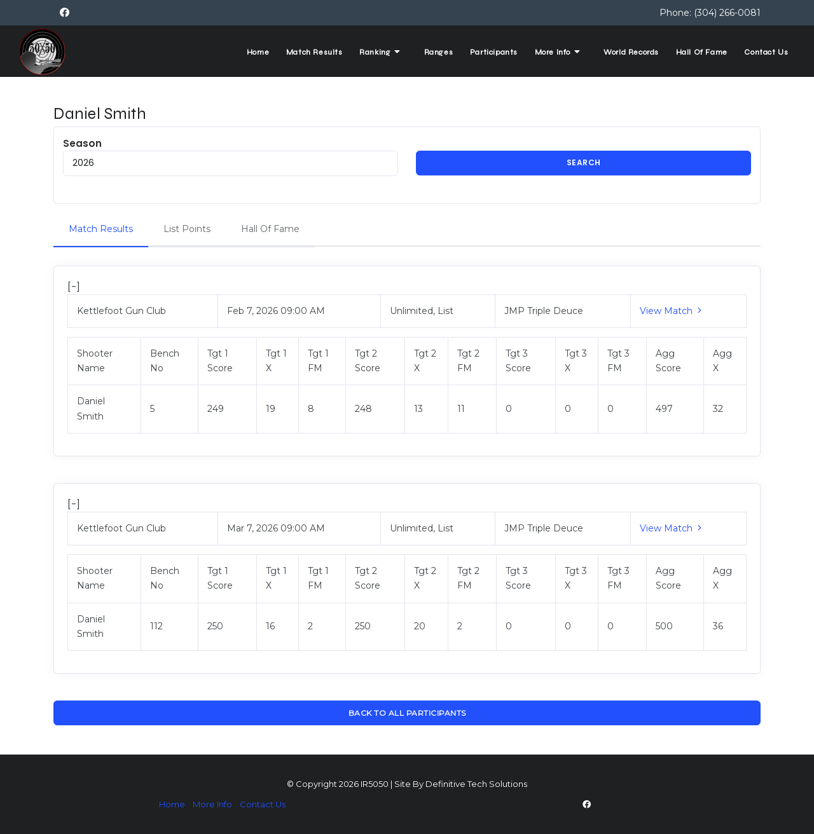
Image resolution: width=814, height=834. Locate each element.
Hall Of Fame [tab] (270, 229)
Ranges (431, 52)
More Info (554, 52)
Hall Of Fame (699, 52)
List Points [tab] (186, 229)
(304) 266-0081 (727, 12)
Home (245, 52)
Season (230, 156)
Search (584, 163)
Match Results (304, 52)
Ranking (372, 52)
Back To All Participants (407, 713)
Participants (487, 52)
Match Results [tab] (101, 229)
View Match (672, 311)
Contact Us (765, 52)
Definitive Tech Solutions (476, 784)
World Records (628, 52)
